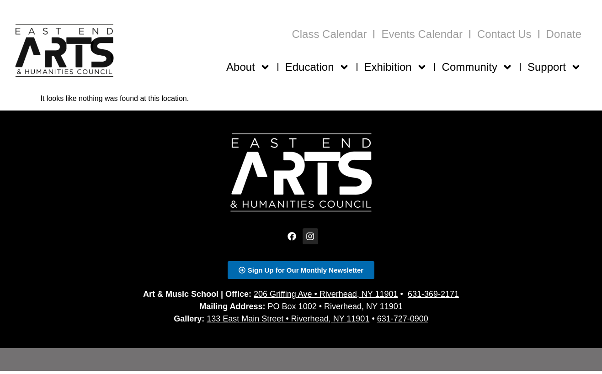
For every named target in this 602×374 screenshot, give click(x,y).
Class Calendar (329, 34)
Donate (563, 34)
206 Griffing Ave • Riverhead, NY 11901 (326, 294)
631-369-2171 (433, 294)
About (248, 67)
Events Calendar (421, 34)
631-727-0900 (402, 318)
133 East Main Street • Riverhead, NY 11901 (288, 318)
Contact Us (504, 34)
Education (317, 67)
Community (477, 67)
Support (554, 67)
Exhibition (395, 67)
